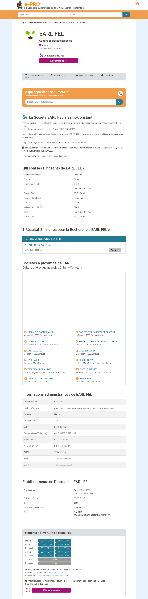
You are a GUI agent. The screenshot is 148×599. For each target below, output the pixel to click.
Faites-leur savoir (60, 575)
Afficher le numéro (59, 61)
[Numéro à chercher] (70, 102)
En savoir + (115, 250)
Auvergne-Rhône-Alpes (57, 22)
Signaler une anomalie (85, 75)
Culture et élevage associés (37, 22)
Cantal (70, 22)
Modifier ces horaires (58, 572)
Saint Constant (80, 22)
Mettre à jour (107, 75)
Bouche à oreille (58, 75)
